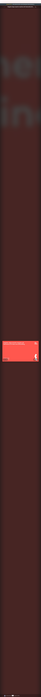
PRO (12, 695)
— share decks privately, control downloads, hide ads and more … (20, 4)
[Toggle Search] (35, 7)
